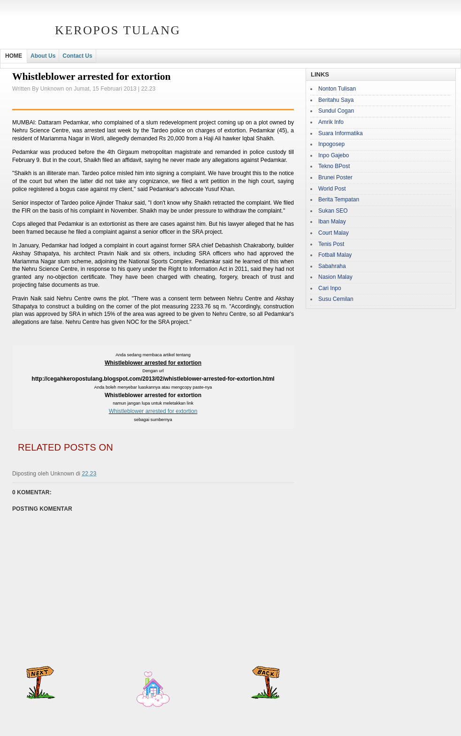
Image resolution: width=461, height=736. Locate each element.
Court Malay (333, 233)
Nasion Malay (335, 277)
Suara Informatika (340, 133)
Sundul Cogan (336, 110)
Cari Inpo (329, 288)
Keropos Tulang (118, 30)
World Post (332, 188)
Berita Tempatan (338, 199)
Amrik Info (331, 122)
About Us (43, 56)
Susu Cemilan (335, 299)
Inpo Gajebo (333, 155)
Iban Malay (332, 221)
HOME (13, 56)
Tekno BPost (334, 166)
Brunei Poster (335, 177)
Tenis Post (331, 244)
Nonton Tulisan (337, 88)
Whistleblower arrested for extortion (153, 411)
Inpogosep (331, 144)
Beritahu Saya (335, 100)
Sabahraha (332, 266)
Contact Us (77, 56)
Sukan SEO (333, 210)
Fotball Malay (335, 255)
